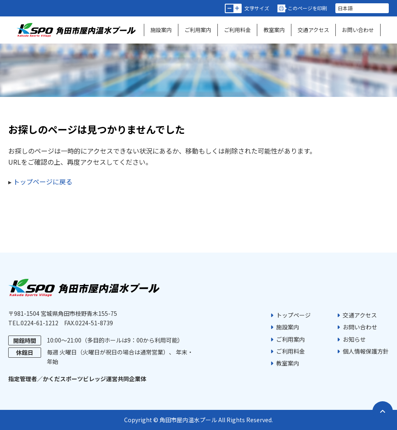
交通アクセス (313, 30)
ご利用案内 (198, 30)
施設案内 (161, 30)
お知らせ (354, 339)
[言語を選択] (362, 8)
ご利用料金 (237, 30)
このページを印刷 (307, 8)
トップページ (293, 315)
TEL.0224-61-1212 (33, 323)
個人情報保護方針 (366, 351)
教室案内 (274, 30)
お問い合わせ (358, 30)
